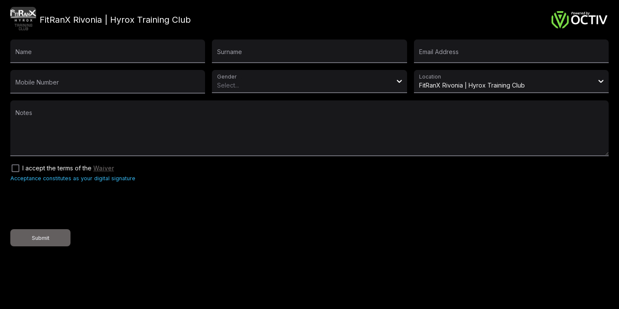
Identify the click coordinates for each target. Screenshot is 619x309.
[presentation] (75, 205)
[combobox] (219, 85)
